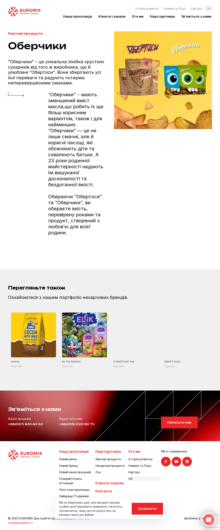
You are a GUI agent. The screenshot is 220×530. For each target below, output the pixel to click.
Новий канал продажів (75, 472)
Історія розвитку (147, 8)
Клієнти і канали (111, 16)
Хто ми (138, 16)
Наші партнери (162, 16)
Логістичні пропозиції (74, 490)
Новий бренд (68, 466)
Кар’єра (196, 8)
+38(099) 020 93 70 (77, 424)
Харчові (16, 366)
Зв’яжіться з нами (196, 16)
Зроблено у (192, 518)
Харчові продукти (25, 33)
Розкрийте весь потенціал (70, 481)
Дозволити (147, 509)
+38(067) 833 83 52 (25, 424)
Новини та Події (175, 8)
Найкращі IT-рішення (74, 496)
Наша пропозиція (77, 16)
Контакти (103, 491)
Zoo (98, 472)
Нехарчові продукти (110, 466)
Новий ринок (68, 459)
